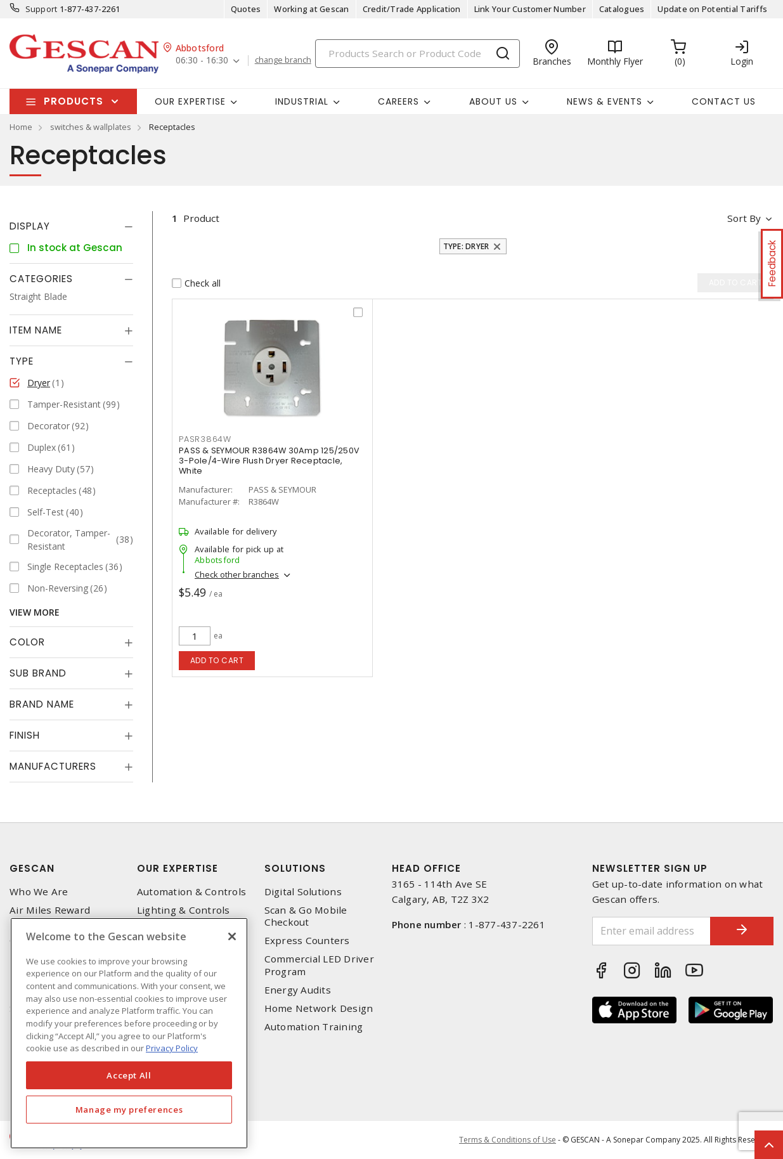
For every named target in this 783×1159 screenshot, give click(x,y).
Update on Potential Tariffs (712, 9)
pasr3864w (205, 439)
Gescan (32, 868)
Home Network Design (318, 1008)
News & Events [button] (604, 101)
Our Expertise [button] (190, 101)
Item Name (36, 330)
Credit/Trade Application (412, 9)
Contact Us (724, 101)
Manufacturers (53, 766)
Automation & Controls (191, 892)
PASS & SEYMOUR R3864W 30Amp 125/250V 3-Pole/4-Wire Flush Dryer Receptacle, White (269, 460)
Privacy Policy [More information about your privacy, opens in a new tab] (172, 1048)
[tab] (71, 226)
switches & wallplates (90, 127)
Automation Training (313, 1027)
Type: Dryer (466, 246)
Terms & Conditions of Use (507, 1139)
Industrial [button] (301, 101)
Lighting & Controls (183, 910)
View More (35, 612)
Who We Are (39, 892)
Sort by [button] (744, 218)
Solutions (295, 868)
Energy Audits (297, 990)
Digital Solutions (303, 892)
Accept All (129, 1075)
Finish (25, 735)
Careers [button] (398, 101)
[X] (232, 936)
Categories (41, 278)
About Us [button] (493, 101)
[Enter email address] (651, 931)
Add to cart (217, 660)
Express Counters (307, 941)
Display (30, 226)
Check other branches (237, 574)
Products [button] (73, 101)
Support (41, 9)
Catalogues (622, 9)
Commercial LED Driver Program (319, 965)
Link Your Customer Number (530, 9)
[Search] (417, 53)
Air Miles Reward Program (50, 916)
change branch (283, 60)
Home (21, 127)
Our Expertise (177, 868)
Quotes (246, 9)
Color (27, 642)
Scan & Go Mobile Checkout (305, 916)
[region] (129, 1033)
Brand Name (42, 704)
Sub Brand (38, 673)
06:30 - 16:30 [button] (202, 60)
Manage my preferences (129, 1109)
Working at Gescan (311, 9)
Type (22, 361)
